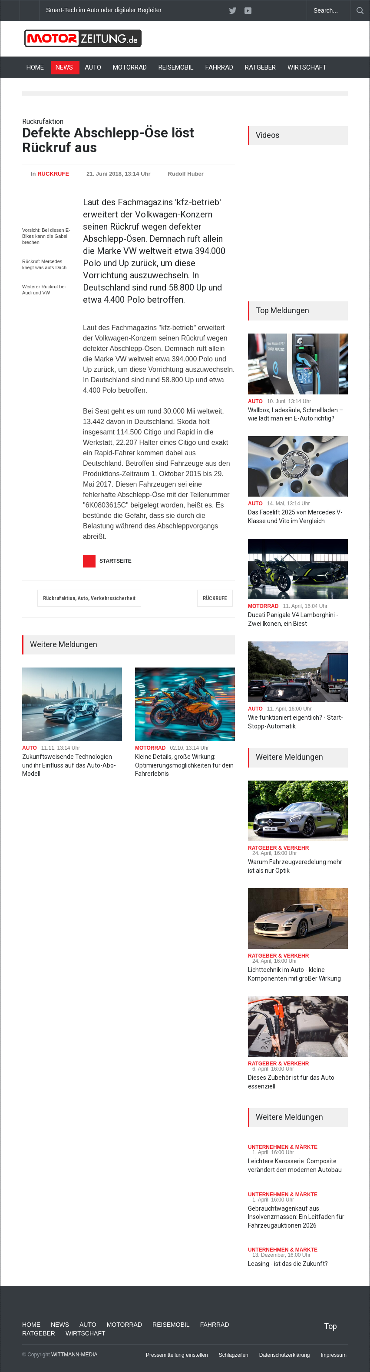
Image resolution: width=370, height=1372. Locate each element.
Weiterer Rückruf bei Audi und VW (44, 289)
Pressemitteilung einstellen (177, 1355)
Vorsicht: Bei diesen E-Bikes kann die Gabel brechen (46, 236)
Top (330, 1326)
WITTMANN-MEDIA (74, 1355)
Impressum (334, 1355)
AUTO (93, 67)
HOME (35, 67)
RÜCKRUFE (53, 173)
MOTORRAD (130, 67)
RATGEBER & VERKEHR (278, 848)
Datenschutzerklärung (284, 1355)
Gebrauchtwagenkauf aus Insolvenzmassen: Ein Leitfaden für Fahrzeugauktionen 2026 (296, 1217)
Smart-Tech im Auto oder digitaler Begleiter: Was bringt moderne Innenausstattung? (158, 10)
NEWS (64, 67)
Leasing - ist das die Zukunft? (288, 1263)
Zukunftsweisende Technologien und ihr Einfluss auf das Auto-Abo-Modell (69, 765)
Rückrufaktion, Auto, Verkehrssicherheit (89, 598)
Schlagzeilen (233, 1355)
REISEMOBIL (176, 67)
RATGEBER (260, 67)
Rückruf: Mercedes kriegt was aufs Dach (44, 264)
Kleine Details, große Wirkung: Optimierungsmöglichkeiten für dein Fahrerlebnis (184, 765)
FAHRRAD (219, 67)
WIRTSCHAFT (307, 67)
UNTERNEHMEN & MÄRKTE (282, 1147)
